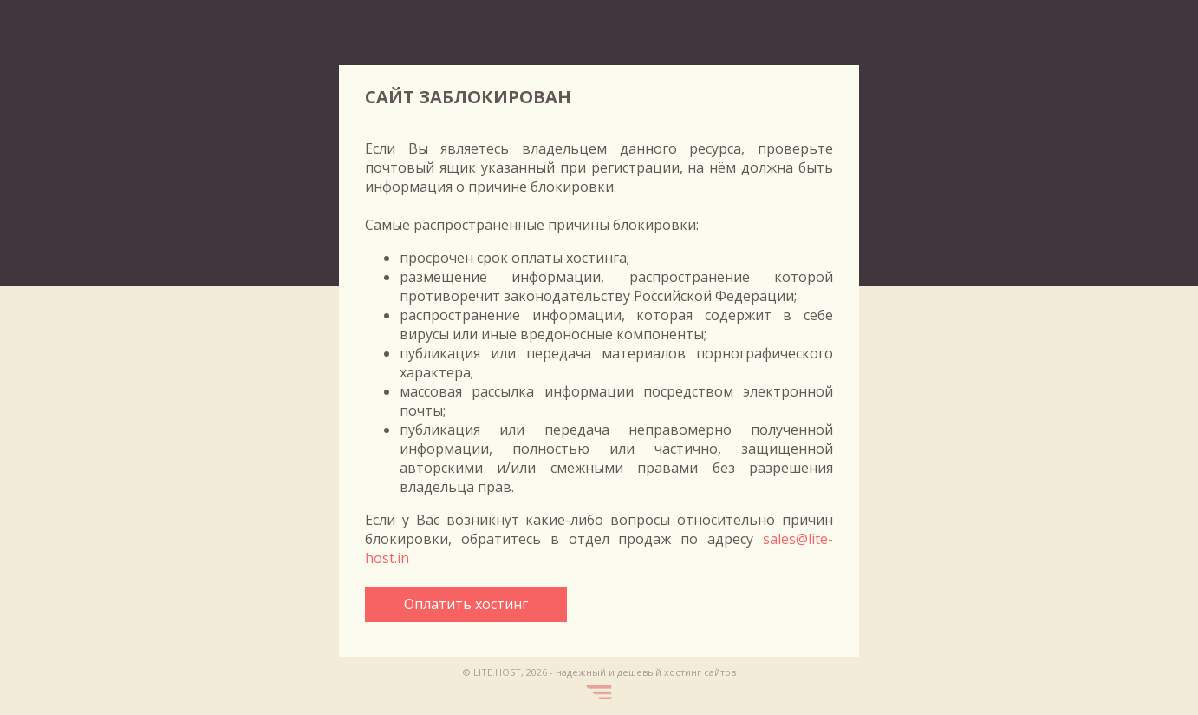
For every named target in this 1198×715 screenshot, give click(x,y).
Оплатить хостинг (466, 603)
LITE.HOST (497, 672)
